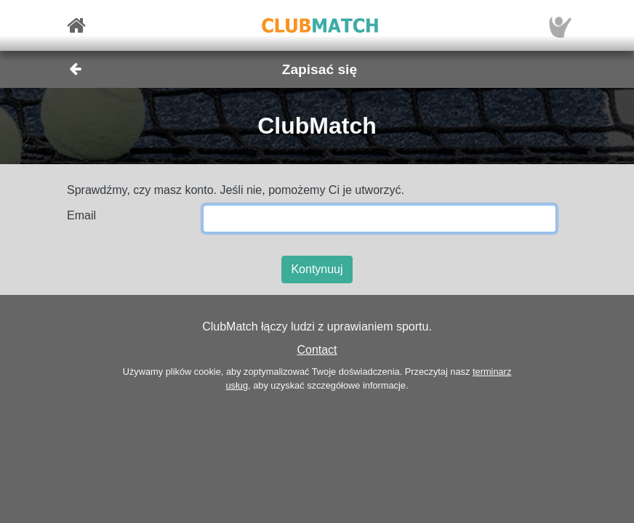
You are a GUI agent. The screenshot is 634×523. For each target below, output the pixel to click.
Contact (317, 350)
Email (81, 215)
